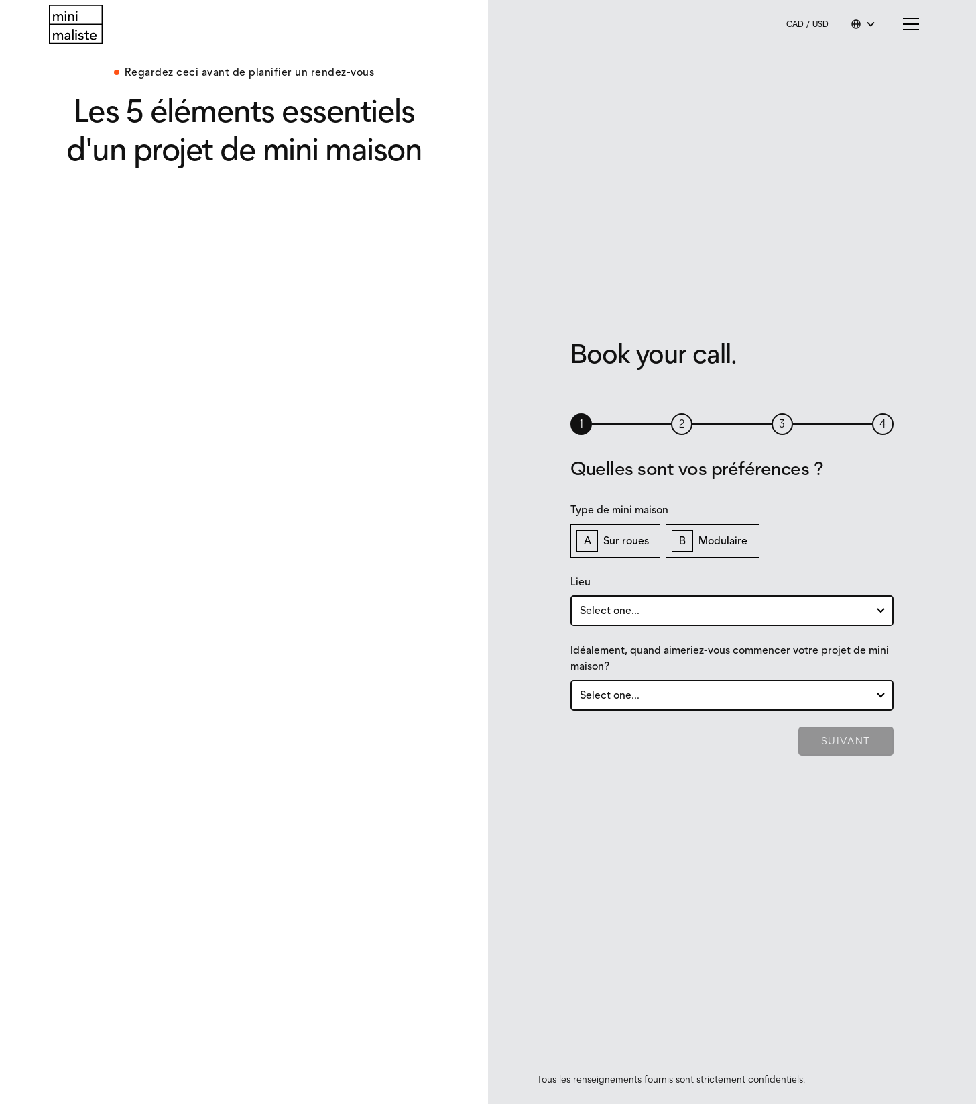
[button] (864, 24)
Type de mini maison (619, 509)
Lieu (580, 581)
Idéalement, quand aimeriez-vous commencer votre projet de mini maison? (729, 658)
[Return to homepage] (76, 24)
